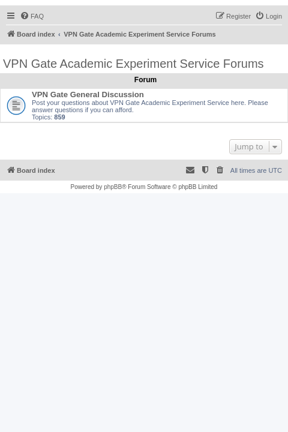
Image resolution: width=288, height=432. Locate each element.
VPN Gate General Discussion (88, 94)
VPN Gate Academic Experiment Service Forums (133, 63)
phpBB (113, 187)
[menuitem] (32, 16)
